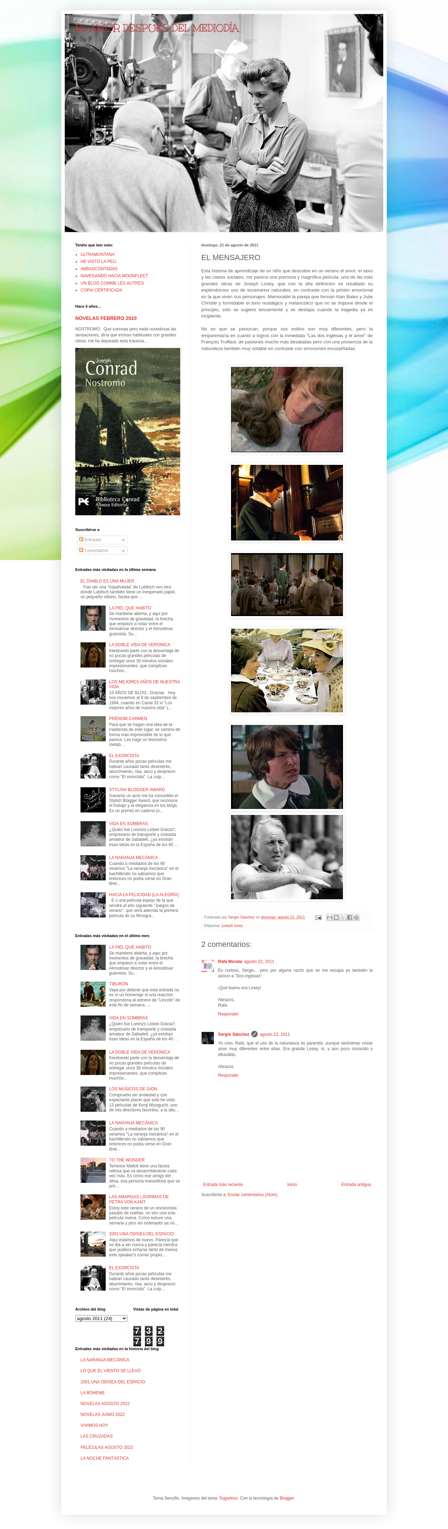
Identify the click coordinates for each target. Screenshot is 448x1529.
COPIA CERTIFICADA (101, 290)
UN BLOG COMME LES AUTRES (112, 283)
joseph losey (232, 925)
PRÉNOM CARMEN (128, 718)
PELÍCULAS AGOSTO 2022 (106, 1447)
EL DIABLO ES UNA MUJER (107, 581)
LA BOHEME (92, 1392)
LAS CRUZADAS (96, 1436)
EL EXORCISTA (124, 755)
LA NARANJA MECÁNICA (133, 857)
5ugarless (228, 1498)
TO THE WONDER (127, 1160)
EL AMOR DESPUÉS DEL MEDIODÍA (157, 28)
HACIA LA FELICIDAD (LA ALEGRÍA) (144, 894)
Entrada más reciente (223, 1184)
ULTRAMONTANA (97, 254)
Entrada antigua (356, 1184)
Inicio (292, 1184)
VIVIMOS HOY (94, 1425)
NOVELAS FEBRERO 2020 (105, 318)
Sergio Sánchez (233, 1034)
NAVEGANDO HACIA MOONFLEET (114, 275)
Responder (228, 1014)
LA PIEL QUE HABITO (130, 608)
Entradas (90, 539)
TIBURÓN (118, 984)
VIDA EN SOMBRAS (128, 823)
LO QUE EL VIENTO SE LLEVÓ (110, 1370)
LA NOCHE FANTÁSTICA (104, 1458)
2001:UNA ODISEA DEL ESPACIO (141, 1233)
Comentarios (93, 550)
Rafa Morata (230, 961)
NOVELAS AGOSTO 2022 (105, 1403)
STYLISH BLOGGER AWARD (137, 789)
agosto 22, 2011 (259, 961)
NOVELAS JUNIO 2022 (102, 1414)
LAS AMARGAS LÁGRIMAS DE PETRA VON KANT (139, 1199)
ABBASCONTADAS (99, 268)
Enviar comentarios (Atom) (253, 1194)
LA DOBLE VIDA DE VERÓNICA (139, 644)
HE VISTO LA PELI (98, 261)
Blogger (287, 1498)
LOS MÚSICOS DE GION (133, 1089)
